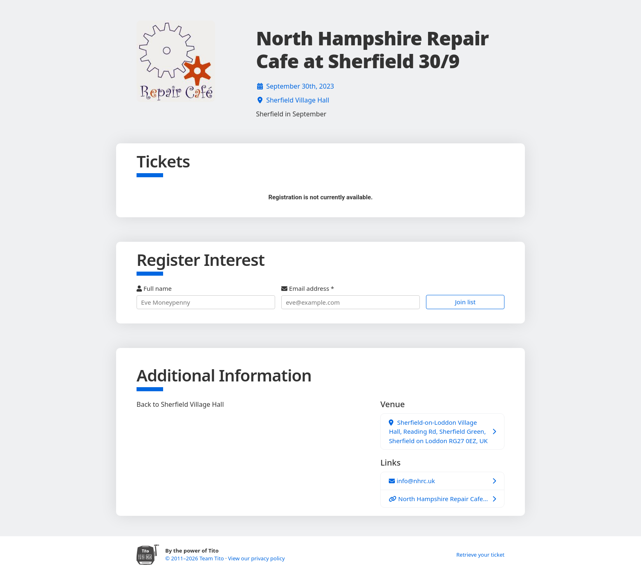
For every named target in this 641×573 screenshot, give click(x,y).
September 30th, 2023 (300, 86)
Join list (465, 302)
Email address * (350, 296)
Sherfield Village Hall (297, 100)
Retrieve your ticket (480, 554)
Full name (206, 296)
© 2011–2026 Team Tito (195, 558)
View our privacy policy (256, 558)
